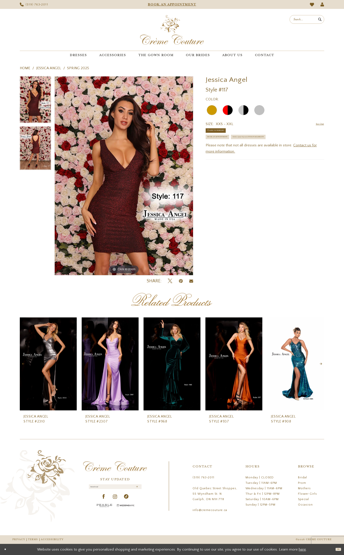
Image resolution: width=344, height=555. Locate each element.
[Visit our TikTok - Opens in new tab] (126, 501)
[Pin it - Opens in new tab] (181, 281)
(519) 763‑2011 (203, 477)
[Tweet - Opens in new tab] (170, 281)
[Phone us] (34, 4)
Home (25, 68)
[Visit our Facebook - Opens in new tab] (103, 501)
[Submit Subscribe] (136, 489)
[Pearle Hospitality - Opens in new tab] (104, 510)
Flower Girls (307, 493)
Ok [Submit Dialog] (336, 549)
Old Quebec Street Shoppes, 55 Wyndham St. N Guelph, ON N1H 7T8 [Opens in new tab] (215, 494)
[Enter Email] (115, 489)
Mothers (304, 488)
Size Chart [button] (316, 124)
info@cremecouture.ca (210, 510)
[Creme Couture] (172, 29)
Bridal (302, 477)
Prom (302, 483)
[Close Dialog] (7, 549)
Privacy (18, 539)
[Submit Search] (320, 19)
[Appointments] (172, 4)
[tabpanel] (35, 101)
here (302, 549)
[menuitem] (34, 4)
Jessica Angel (48, 68)
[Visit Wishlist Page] (312, 4)
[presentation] (48, 364)
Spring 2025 (78, 68)
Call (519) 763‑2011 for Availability (241, 159)
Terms (33, 539)
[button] (322, 4)
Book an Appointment (229, 147)
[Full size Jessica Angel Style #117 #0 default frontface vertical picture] (124, 175)
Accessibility (52, 539)
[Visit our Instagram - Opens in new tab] (115, 501)
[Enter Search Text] (307, 19)
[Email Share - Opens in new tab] (191, 281)
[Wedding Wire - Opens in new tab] (125, 510)
